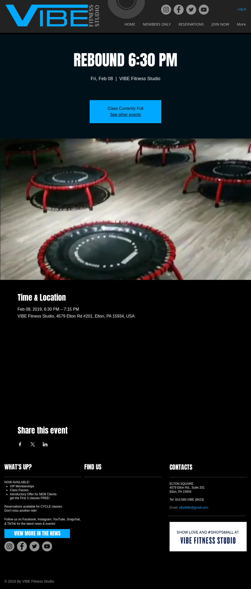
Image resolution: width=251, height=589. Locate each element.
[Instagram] (166, 10)
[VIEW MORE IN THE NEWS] (37, 533)
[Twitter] (191, 10)
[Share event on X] (32, 444)
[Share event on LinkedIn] (45, 444)
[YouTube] (204, 10)
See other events (125, 114)
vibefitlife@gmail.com (193, 507)
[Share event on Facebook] (20, 444)
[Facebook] (179, 10)
